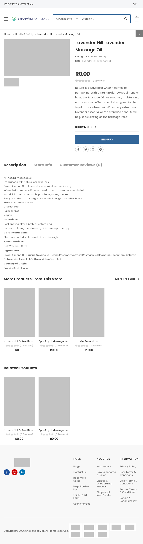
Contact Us (80, 472)
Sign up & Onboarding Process (104, 483)
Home (8, 34)
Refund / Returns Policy (128, 499)
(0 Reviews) (98, 81)
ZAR (134, 4)
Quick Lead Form (80, 496)
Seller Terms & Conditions (128, 482)
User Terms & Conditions (128, 473)
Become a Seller (79, 479)
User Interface (81, 504)
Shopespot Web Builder (104, 493)
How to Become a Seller (106, 473)
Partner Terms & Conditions (128, 491)
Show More (83, 127)
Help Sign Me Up (81, 488)
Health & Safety (24, 34)
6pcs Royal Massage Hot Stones (58, 341)
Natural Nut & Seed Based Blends (24, 341)
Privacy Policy (128, 466)
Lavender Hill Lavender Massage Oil (58, 34)
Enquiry (107, 139)
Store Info (43, 165)
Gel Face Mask (89, 341)
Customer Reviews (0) (81, 165)
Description (15, 165)
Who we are (104, 466)
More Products (125, 279)
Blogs (76, 466)
